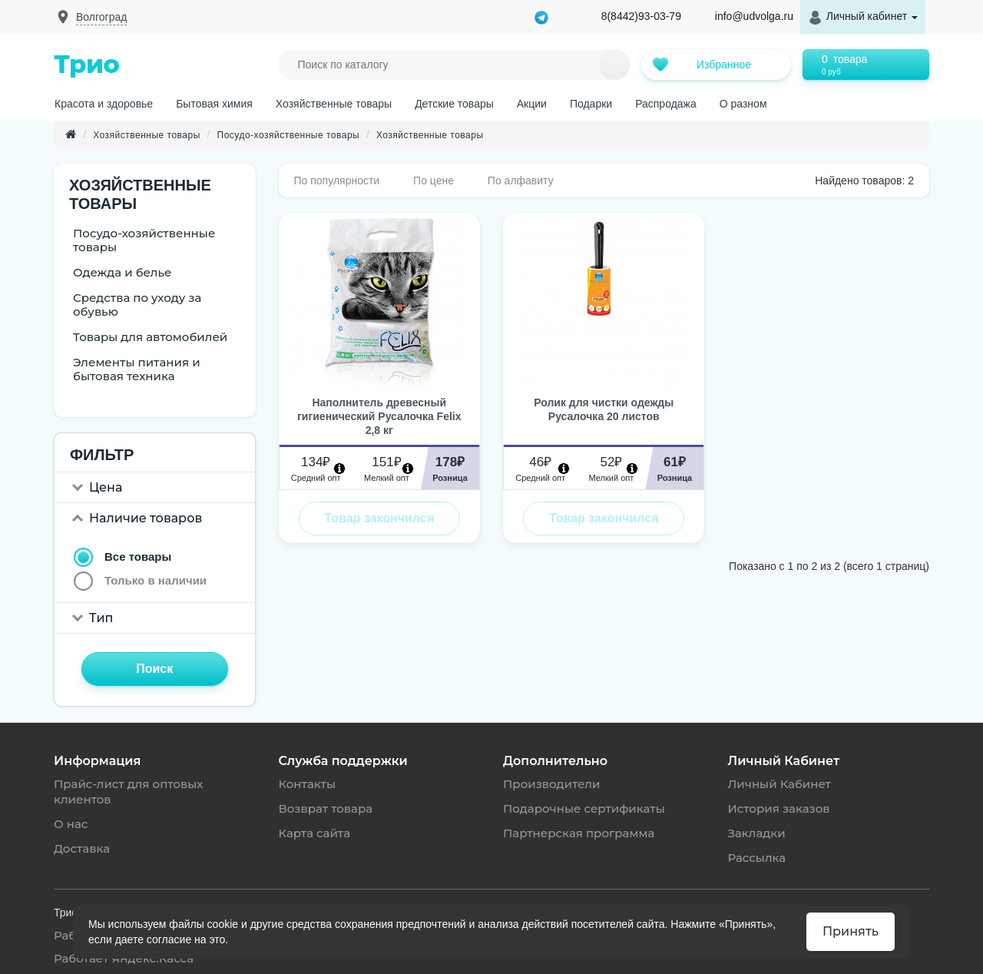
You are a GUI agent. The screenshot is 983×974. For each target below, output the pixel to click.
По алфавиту (521, 180)
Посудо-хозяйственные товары (288, 135)
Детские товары (454, 104)
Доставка (82, 848)
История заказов (779, 808)
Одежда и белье (122, 272)
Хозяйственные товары (334, 104)
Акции (532, 104)
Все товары (137, 556)
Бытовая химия (214, 104)
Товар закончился (379, 518)
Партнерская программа (578, 833)
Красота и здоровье (104, 104)
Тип (101, 618)
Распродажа (666, 104)
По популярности (337, 180)
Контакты (307, 784)
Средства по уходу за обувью (137, 304)
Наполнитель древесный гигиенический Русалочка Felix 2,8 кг (379, 416)
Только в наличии (155, 580)
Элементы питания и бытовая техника (136, 369)
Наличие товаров (145, 518)
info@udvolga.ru (754, 16)
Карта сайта (315, 833)
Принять (850, 931)
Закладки (757, 833)
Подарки (591, 104)
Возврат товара (325, 808)
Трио (86, 64)
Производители (551, 784)
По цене (433, 180)
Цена (105, 487)
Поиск (154, 668)
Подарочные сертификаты (584, 808)
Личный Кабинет (779, 784)
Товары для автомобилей (150, 337)
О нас (71, 824)
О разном (743, 104)
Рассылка (757, 857)
